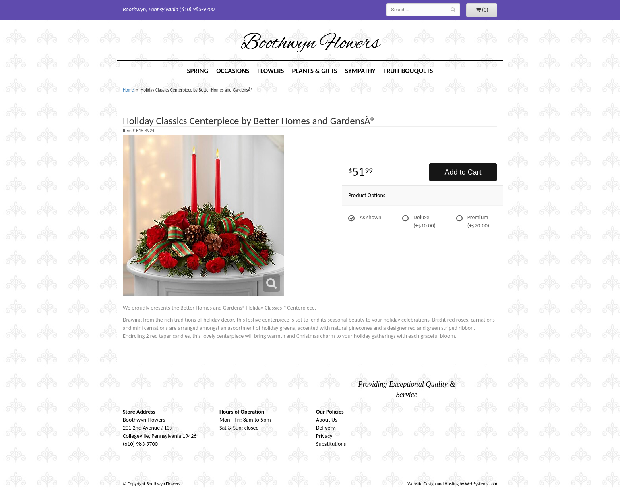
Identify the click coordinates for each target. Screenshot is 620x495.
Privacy (324, 436)
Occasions (232, 71)
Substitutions (331, 444)
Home (128, 90)
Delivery (325, 427)
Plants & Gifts (314, 71)
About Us (326, 419)
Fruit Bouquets (408, 71)
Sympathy (360, 71)
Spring (198, 71)
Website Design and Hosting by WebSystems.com (452, 484)
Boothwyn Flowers (310, 43)
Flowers (270, 71)
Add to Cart (462, 172)
